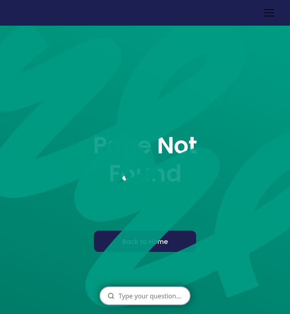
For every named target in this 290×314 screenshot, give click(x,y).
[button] (268, 12)
